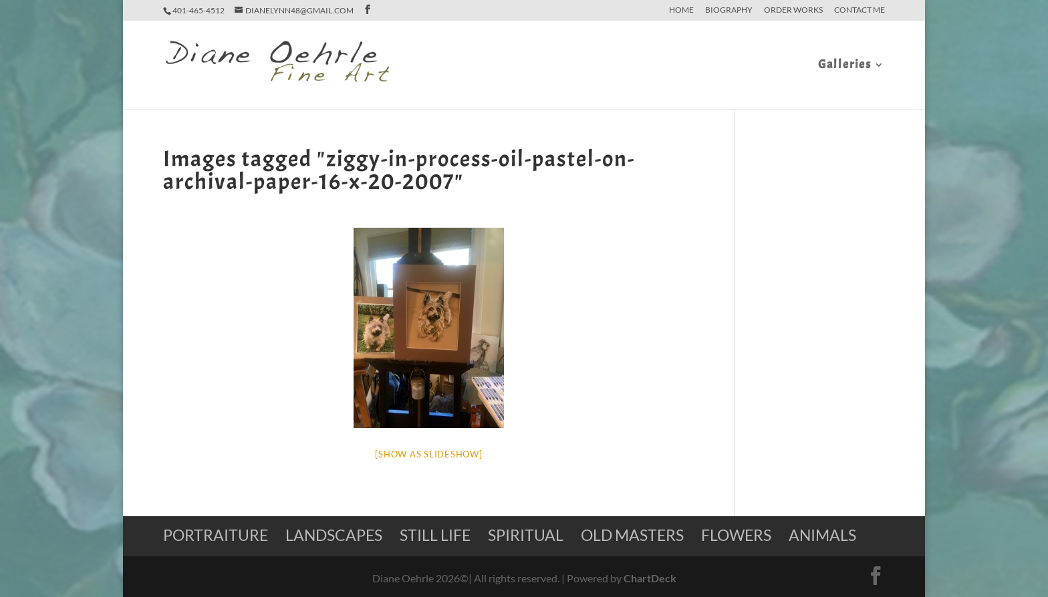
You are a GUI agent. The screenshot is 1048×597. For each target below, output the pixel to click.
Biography (729, 10)
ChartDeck (650, 578)
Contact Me (859, 10)
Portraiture (215, 535)
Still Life (435, 535)
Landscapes (333, 535)
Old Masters (632, 535)
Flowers (736, 535)
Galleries (845, 66)
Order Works (793, 10)
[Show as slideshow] (428, 454)
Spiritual (525, 535)
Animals (822, 535)
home (681, 10)
